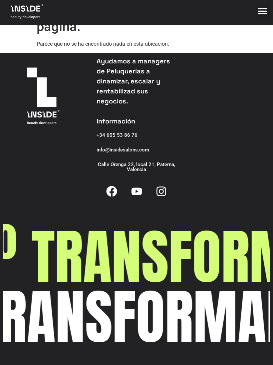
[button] (262, 10)
